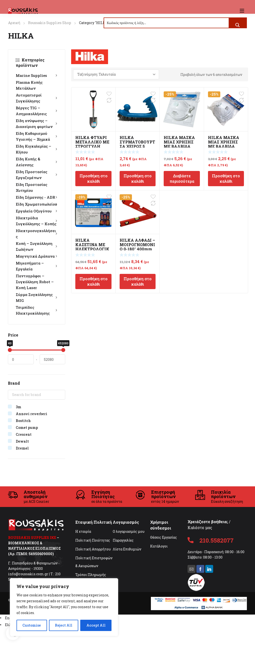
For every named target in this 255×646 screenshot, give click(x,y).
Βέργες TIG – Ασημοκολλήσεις (36, 110)
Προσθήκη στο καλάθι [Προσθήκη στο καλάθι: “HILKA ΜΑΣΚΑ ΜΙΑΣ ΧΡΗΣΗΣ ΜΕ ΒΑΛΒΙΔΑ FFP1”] (226, 178)
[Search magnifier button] (237, 25)
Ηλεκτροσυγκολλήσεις (36, 233)
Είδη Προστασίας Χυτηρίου (31, 187)
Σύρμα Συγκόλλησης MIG (36, 297)
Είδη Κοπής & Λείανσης (36, 161)
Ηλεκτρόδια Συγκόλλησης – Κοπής (36, 220)
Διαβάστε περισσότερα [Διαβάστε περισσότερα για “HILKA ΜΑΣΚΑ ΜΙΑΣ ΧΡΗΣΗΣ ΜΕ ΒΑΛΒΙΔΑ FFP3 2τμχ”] (182, 178)
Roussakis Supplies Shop (49, 22)
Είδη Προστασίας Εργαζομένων (36, 174)
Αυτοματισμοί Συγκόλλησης (36, 98)
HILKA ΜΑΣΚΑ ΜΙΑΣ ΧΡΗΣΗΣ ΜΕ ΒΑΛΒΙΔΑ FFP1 (223, 144)
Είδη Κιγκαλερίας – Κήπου (36, 149)
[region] (64, 607)
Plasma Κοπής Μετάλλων (29, 85)
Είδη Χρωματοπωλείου (36, 204)
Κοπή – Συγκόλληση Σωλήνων (36, 246)
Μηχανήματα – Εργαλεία (36, 266)
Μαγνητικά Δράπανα (36, 256)
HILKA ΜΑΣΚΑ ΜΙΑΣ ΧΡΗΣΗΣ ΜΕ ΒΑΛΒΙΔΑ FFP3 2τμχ (179, 144)
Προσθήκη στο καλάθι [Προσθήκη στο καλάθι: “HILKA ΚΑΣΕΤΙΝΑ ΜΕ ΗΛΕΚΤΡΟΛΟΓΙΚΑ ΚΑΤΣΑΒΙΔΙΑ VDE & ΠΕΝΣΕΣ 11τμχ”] (94, 281)
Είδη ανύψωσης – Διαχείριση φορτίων (36, 123)
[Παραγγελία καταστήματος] (116, 74)
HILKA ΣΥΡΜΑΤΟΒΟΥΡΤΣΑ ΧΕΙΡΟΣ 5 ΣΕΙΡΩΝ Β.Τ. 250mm (137, 146)
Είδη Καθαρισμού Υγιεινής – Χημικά (36, 136)
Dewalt (22, 441)
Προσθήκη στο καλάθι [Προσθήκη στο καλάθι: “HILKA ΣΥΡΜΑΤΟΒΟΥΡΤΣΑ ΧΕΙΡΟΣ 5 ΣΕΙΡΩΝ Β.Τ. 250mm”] (138, 178)
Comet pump (27, 427)
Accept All (96, 625)
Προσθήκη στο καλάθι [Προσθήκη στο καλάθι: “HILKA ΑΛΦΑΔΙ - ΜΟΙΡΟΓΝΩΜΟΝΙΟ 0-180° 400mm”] (138, 281)
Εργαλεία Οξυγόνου (36, 211)
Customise (31, 625)
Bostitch (23, 420)
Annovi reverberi (31, 413)
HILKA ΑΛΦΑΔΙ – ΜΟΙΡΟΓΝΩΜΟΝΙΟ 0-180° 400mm (137, 245)
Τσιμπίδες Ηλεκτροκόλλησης (36, 310)
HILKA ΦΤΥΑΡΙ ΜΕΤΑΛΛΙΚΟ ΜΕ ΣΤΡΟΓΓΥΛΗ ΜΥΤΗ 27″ (92, 144)
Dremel (22, 448)
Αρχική (14, 22)
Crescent (24, 434)
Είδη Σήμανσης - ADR (36, 197)
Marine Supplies (36, 75)
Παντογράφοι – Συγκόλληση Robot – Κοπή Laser (35, 281)
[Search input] (166, 23)
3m (18, 407)
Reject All (63, 625)
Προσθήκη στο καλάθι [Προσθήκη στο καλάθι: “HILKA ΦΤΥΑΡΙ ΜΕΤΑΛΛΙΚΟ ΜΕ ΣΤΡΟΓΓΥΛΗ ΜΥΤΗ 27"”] (94, 178)
